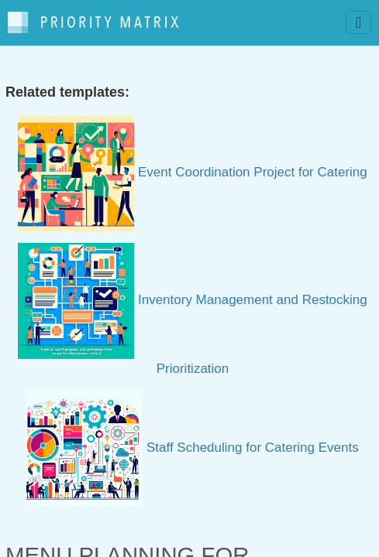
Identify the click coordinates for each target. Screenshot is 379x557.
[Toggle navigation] (358, 22)
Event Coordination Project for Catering (192, 172)
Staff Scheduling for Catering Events (192, 447)
